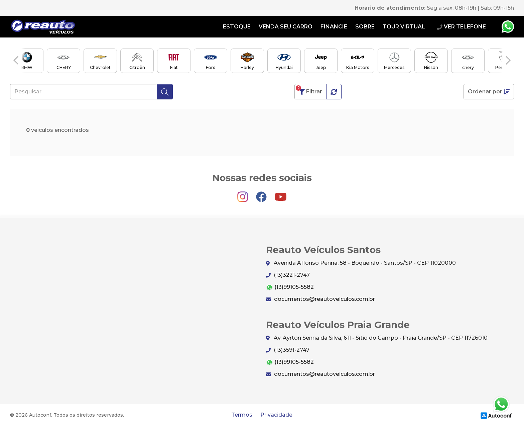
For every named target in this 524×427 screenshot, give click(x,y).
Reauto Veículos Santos (43, 27)
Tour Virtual (404, 26)
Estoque (237, 26)
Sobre (365, 26)
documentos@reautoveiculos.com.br (320, 299)
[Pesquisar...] (83, 91)
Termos (241, 415)
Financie (333, 26)
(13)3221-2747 (288, 275)
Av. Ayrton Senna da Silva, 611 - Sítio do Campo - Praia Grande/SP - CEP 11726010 (377, 338)
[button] (16, 60)
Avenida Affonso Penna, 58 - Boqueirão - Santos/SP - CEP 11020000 (361, 263)
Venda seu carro (285, 26)
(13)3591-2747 (287, 350)
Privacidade (276, 415)
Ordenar (489, 92)
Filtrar (309, 90)
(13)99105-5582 (290, 287)
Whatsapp (507, 26)
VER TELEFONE (461, 26)
